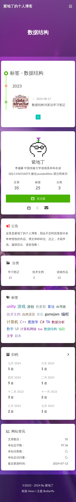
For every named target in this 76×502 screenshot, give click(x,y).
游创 (30, 307)
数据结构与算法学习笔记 (48, 105)
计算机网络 (28, 329)
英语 (40, 314)
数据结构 (50, 329)
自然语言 (28, 314)
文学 (10, 336)
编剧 (62, 329)
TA (48, 322)
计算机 (12, 321)
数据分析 (58, 322)
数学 (10, 329)
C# (42, 322)
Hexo (31, 491)
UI (17, 329)
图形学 (33, 322)
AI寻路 (61, 306)
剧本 (18, 336)
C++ (23, 322)
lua (40, 329)
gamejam (52, 314)
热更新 (41, 306)
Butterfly (48, 491)
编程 (65, 314)
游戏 (21, 306)
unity (11, 306)
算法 (51, 307)
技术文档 (13, 314)
